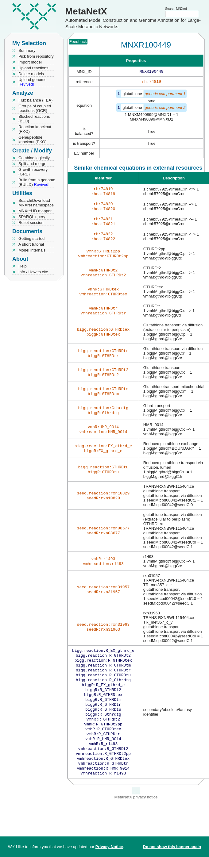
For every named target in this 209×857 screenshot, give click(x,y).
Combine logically (34, 158)
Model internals (31, 250)
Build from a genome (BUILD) (36, 182)
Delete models (31, 73)
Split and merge (32, 163)
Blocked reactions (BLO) (34, 118)
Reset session (31, 222)
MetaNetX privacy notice (136, 818)
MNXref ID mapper (35, 211)
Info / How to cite (33, 272)
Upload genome (32, 81)
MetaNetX (86, 11)
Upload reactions (33, 68)
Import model (30, 62)
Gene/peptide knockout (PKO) (32, 139)
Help (22, 266)
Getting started (31, 238)
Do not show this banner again (172, 846)
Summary (27, 50)
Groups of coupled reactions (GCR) (34, 108)
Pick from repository (36, 56)
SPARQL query (31, 216)
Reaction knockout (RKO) (34, 129)
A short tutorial (31, 244)
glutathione (132, 95)
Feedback (78, 41)
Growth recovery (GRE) (33, 171)
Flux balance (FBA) (35, 100)
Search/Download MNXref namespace (36, 202)
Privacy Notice (109, 846)
